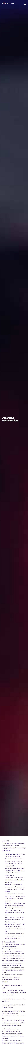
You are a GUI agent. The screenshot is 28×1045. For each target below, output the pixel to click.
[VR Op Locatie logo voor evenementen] (8, 3)
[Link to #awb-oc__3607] (25, 4)
